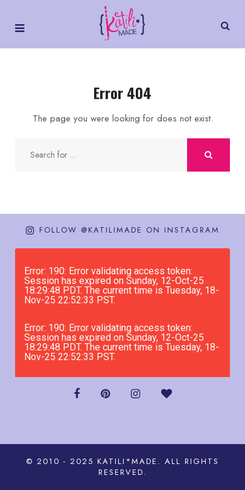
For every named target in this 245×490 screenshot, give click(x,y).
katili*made (127, 461)
